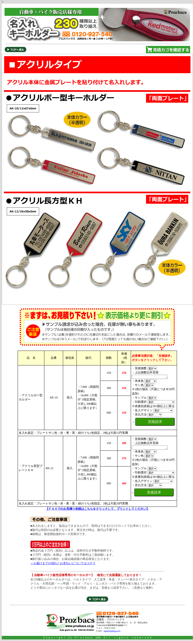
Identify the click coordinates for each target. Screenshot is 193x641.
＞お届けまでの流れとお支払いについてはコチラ (63, 564)
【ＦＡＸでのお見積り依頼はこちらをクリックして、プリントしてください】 (97, 510)
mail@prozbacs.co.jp (112, 632)
